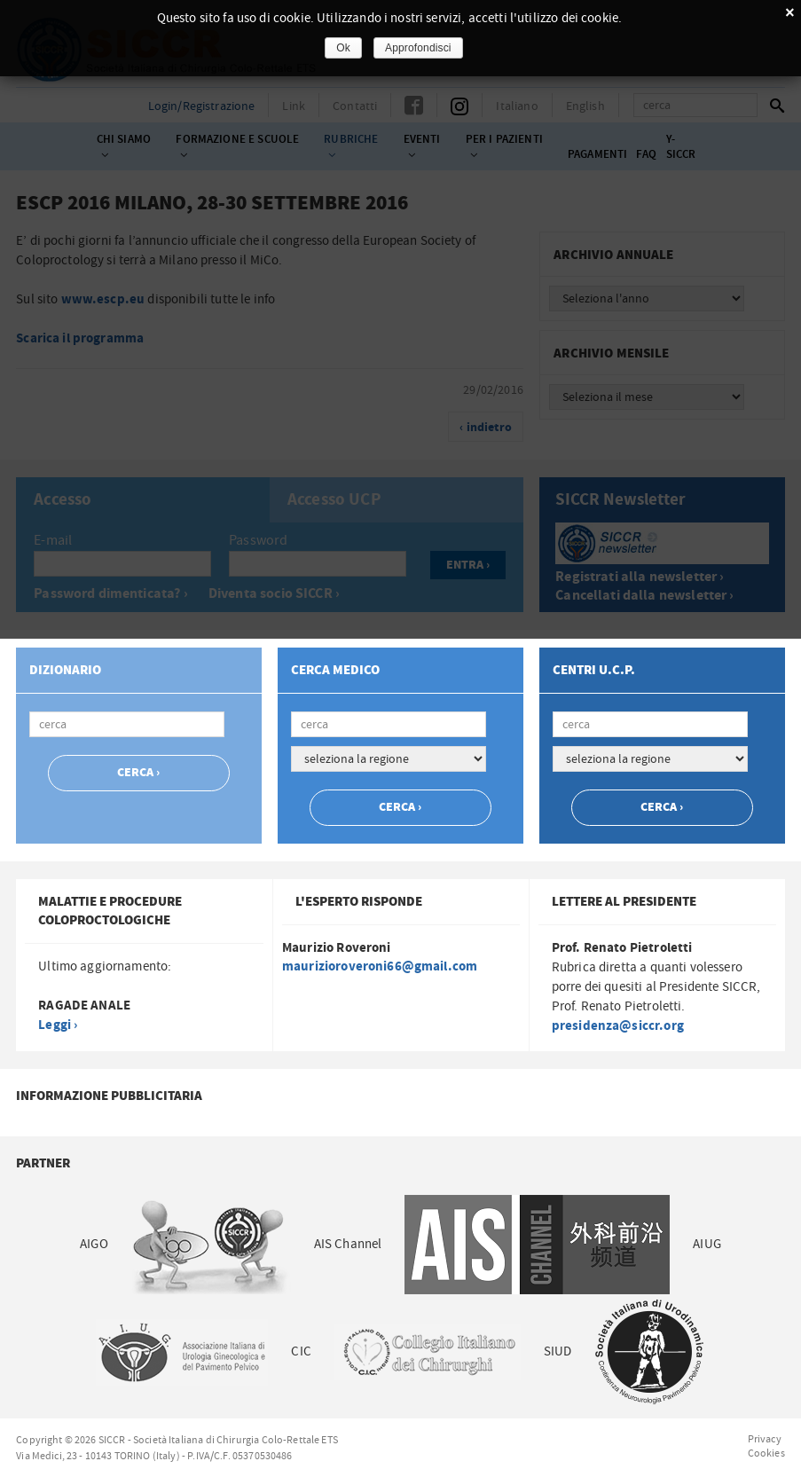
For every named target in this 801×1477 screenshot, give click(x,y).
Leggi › (57, 1025)
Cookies (766, 1453)
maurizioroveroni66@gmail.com (379, 966)
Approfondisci (418, 48)
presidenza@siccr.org (618, 1026)
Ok (343, 48)
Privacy (764, 1439)
